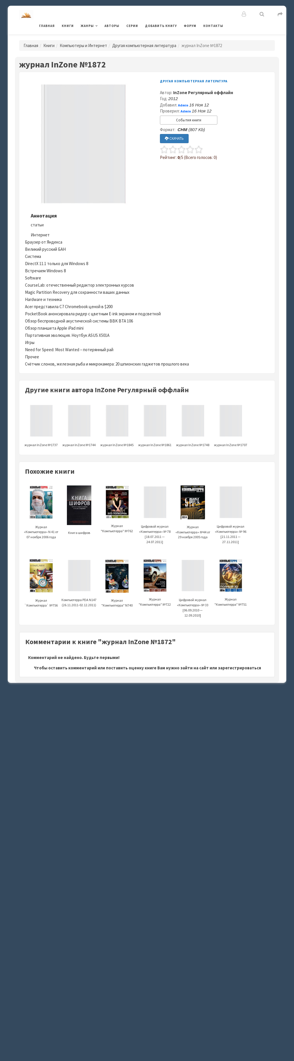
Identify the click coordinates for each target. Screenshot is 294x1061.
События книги (188, 120)
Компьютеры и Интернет (83, 45)
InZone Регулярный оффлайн (203, 92)
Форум (190, 26)
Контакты (213, 26)
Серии (132, 26)
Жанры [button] (87, 26)
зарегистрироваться (239, 668)
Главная (47, 26)
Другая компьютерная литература (144, 45)
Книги (68, 26)
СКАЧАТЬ (174, 138)
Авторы (112, 26)
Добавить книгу (161, 26)
